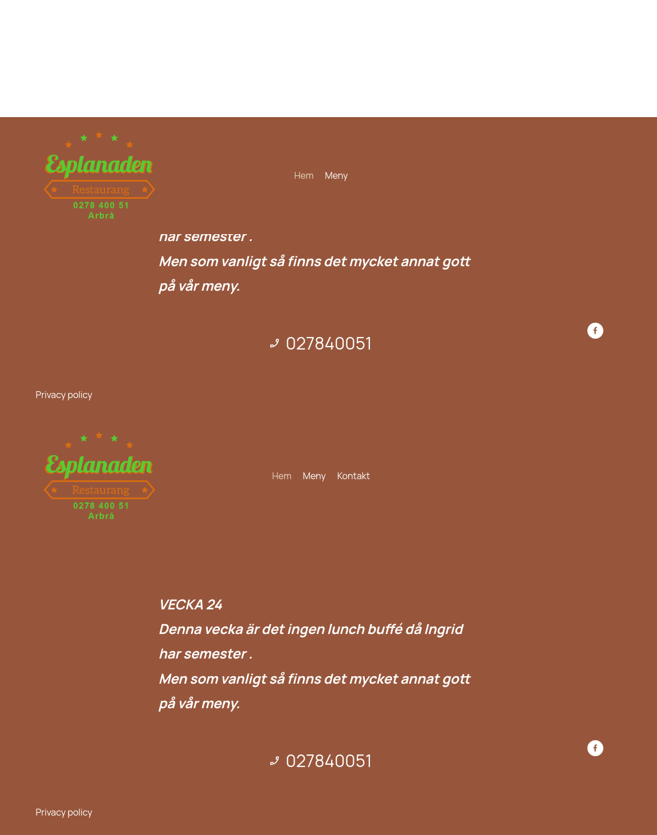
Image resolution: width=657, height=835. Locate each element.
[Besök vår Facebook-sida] (595, 331)
